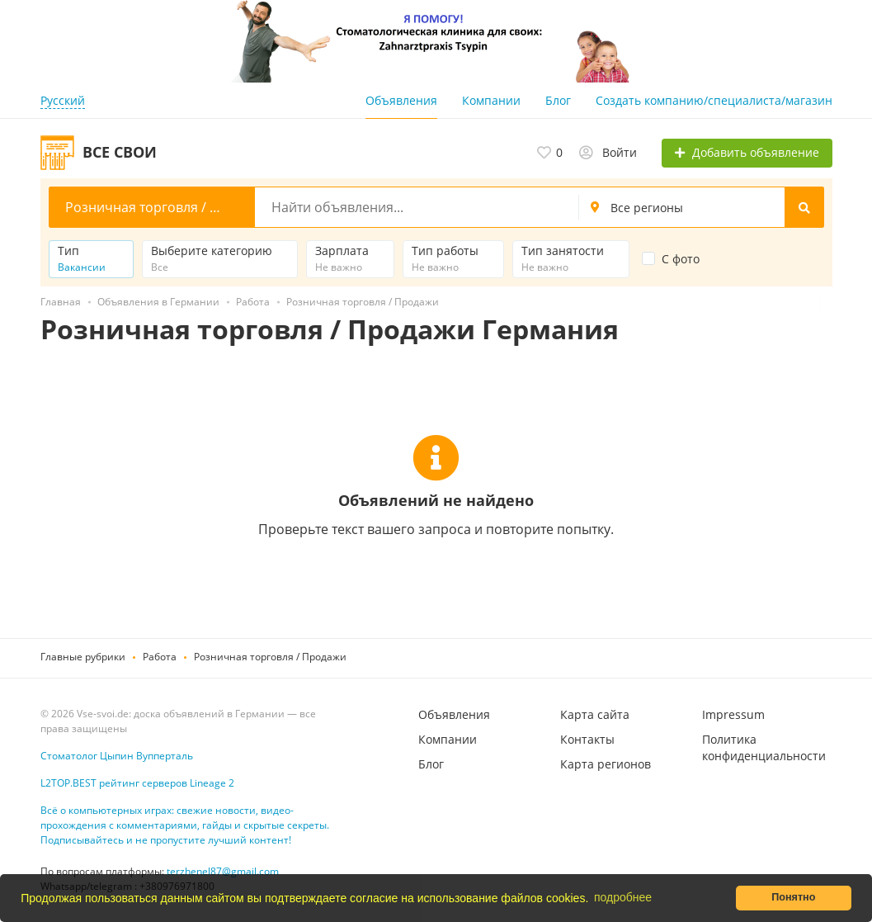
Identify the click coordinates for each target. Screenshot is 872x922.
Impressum (733, 714)
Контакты (587, 739)
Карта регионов (605, 764)
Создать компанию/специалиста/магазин (714, 100)
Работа (160, 657)
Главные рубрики (82, 657)
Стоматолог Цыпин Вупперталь (116, 756)
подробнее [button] (623, 897)
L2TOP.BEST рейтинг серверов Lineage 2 (137, 783)
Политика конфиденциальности (764, 747)
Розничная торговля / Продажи (270, 657)
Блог (558, 100)
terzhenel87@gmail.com (223, 871)
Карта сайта (594, 714)
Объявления (401, 100)
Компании (491, 100)
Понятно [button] (793, 897)
